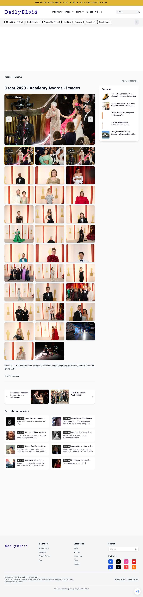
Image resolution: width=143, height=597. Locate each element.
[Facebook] (110, 561)
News (76, 548)
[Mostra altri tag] (137, 22)
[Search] (136, 549)
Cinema (18, 77)
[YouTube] (134, 561)
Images (89, 12)
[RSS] (134, 567)
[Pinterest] (126, 567)
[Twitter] (118, 561)
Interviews (57, 12)
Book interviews (33, 22)
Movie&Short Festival (14, 22)
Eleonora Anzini (83, 589)
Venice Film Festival (52, 22)
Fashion (68, 22)
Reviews (77, 552)
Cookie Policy (133, 580)
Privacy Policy (44, 556)
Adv (40, 560)
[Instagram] (126, 561)
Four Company (64, 589)
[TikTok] (118, 567)
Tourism (78, 22)
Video (76, 560)
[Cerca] (139, 11)
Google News (104, 22)
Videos (98, 12)
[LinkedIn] (110, 567)
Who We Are (44, 548)
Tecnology (90, 22)
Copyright (42, 552)
